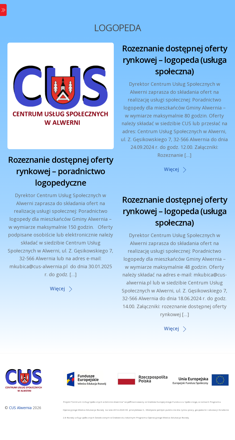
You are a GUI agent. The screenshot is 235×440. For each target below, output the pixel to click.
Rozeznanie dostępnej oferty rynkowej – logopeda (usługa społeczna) (174, 60)
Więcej (57, 288)
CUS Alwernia (20, 407)
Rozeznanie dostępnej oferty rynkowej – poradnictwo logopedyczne (60, 171)
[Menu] (3, 10)
